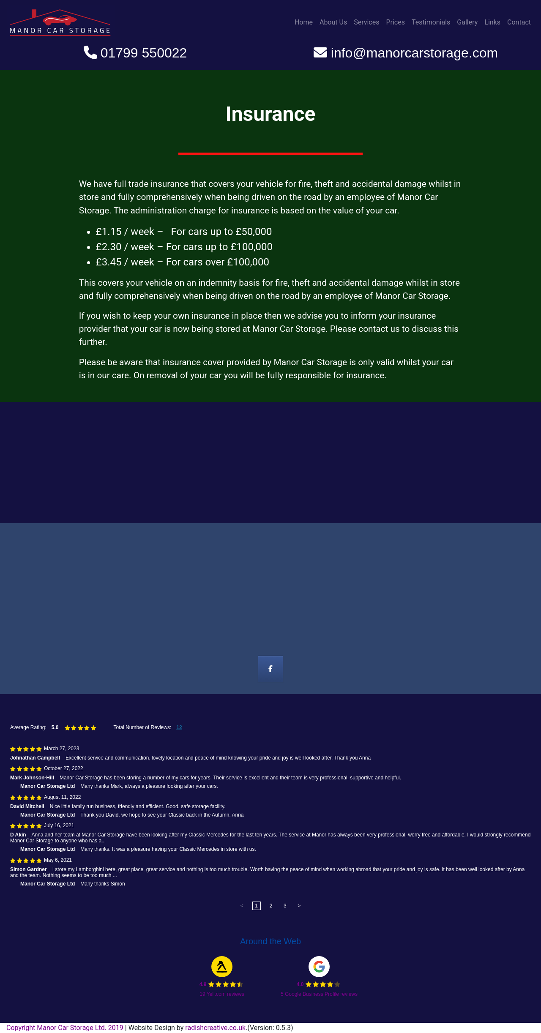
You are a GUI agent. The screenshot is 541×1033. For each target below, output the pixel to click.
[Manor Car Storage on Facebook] (271, 669)
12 (179, 727)
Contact (519, 22)
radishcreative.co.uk (215, 1028)
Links (492, 22)
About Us (333, 22)
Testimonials (431, 22)
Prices (395, 22)
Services (366, 22)
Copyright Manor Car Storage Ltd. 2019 (65, 1028)
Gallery (467, 22)
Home (304, 22)
